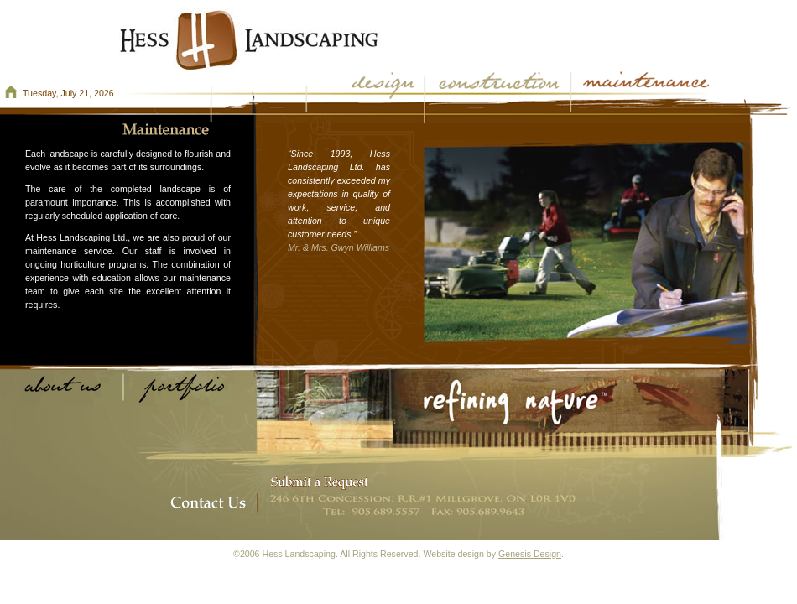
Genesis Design (529, 554)
